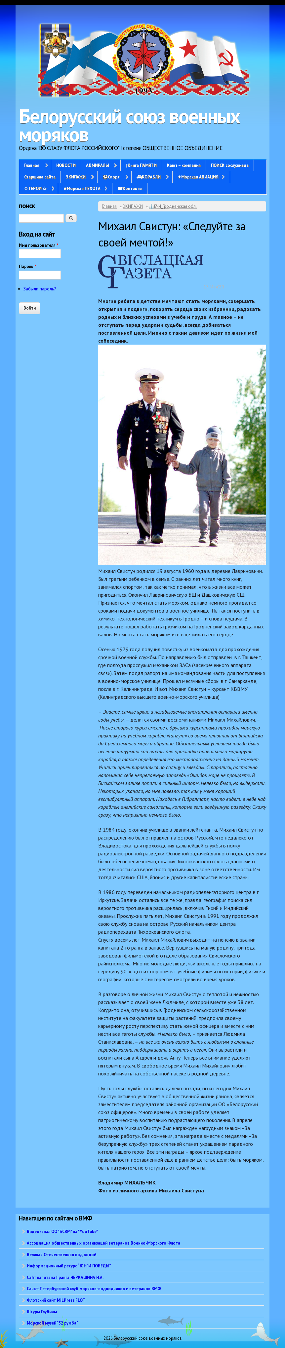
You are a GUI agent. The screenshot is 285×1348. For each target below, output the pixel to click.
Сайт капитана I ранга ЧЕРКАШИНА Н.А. (65, 1277)
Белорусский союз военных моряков (129, 125)
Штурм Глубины (42, 1311)
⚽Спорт (111, 176)
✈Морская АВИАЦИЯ (198, 176)
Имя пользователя (39, 245)
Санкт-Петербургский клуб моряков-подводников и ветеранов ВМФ (94, 1288)
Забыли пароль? (39, 289)
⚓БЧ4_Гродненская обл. (173, 206)
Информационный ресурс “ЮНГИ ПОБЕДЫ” (69, 1265)
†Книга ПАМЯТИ (141, 165)
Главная (31, 165)
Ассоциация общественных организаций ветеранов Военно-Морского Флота (103, 1243)
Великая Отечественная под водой (61, 1254)
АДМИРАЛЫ (97, 165)
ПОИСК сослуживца (230, 165)
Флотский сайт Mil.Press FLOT (56, 1300)
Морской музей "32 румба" (52, 1323)
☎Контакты (129, 188)
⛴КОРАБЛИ (149, 176)
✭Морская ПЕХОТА (82, 188)
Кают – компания (184, 165)
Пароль (27, 266)
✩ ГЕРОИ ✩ (35, 188)
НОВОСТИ (66, 165)
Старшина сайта (40, 176)
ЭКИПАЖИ (76, 176)
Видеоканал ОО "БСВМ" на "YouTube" (62, 1231)
